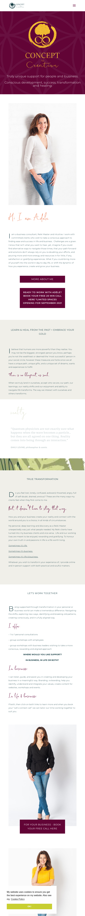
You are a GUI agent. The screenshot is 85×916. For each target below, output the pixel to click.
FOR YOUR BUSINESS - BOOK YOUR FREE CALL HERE (42, 826)
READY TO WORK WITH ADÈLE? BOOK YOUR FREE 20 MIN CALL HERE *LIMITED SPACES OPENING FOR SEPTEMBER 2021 (42, 297)
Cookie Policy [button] (18, 899)
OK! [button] (29, 906)
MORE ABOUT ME (42, 279)
